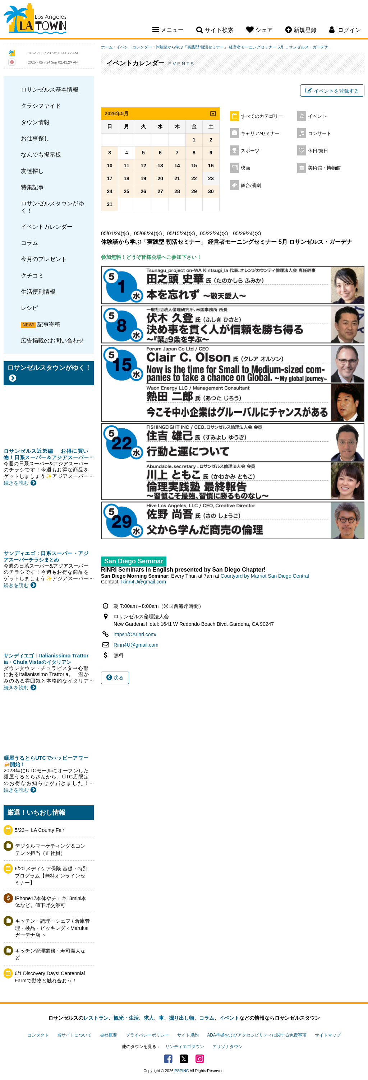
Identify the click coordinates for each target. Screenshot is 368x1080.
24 (109, 191)
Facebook (168, 1059)
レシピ (29, 307)
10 (109, 165)
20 (160, 178)
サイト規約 (188, 1035)
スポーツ (250, 150)
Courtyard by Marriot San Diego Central (265, 576)
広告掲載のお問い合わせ (52, 340)
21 (177, 178)
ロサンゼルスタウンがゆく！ (52, 206)
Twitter (184, 1059)
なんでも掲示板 (41, 154)
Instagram (200, 1059)
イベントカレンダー (47, 226)
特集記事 (32, 187)
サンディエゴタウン (184, 1046)
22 (194, 178)
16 (211, 165)
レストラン (96, 1018)
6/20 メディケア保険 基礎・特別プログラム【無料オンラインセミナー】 (51, 875)
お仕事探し (35, 138)
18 (126, 178)
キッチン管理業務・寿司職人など (50, 954)
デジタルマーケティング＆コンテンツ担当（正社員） (50, 849)
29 (194, 191)
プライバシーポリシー (147, 1035)
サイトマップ (328, 1035)
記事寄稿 (48, 324)
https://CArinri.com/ (135, 634)
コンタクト (38, 1035)
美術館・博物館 (324, 168)
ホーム (107, 47)
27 (160, 191)
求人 (149, 1018)
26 (143, 191)
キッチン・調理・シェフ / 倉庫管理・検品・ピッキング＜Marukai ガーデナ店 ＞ (52, 928)
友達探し (32, 171)
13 (160, 165)
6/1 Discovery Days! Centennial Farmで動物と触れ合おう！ (50, 976)
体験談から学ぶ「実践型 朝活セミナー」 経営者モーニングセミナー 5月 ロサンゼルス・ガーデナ (242, 47)
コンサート (319, 133)
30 (211, 191)
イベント (317, 116)
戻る (115, 677)
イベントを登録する (332, 91)
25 (126, 191)
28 (177, 191)
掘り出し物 (181, 1018)
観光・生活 (126, 1018)
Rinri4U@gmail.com (143, 582)
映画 (245, 168)
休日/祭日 (318, 150)
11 (126, 165)
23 (211, 178)
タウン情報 (35, 122)
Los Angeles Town (35, 20)
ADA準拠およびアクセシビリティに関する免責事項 (256, 1035)
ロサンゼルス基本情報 (49, 89)
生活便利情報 (38, 291)
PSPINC (182, 1071)
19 (143, 178)
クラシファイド (41, 105)
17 (109, 178)
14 (177, 165)
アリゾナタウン (227, 1046)
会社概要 (108, 1035)
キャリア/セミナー (260, 133)
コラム (29, 242)
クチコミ (32, 275)
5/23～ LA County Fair (39, 830)
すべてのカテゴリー (262, 116)
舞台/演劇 (251, 185)
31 (109, 204)
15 (194, 165)
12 (143, 165)
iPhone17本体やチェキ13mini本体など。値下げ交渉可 (50, 901)
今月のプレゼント (44, 259)
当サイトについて (74, 1035)
